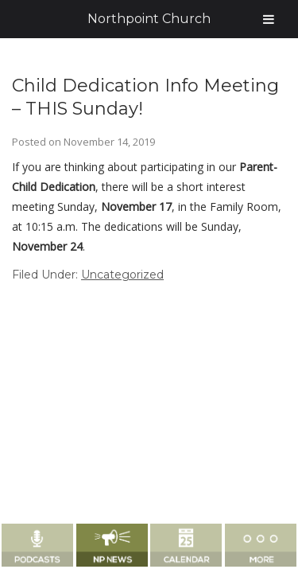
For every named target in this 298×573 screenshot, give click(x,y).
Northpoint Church (149, 18)
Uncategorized (122, 274)
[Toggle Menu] (268, 19)
